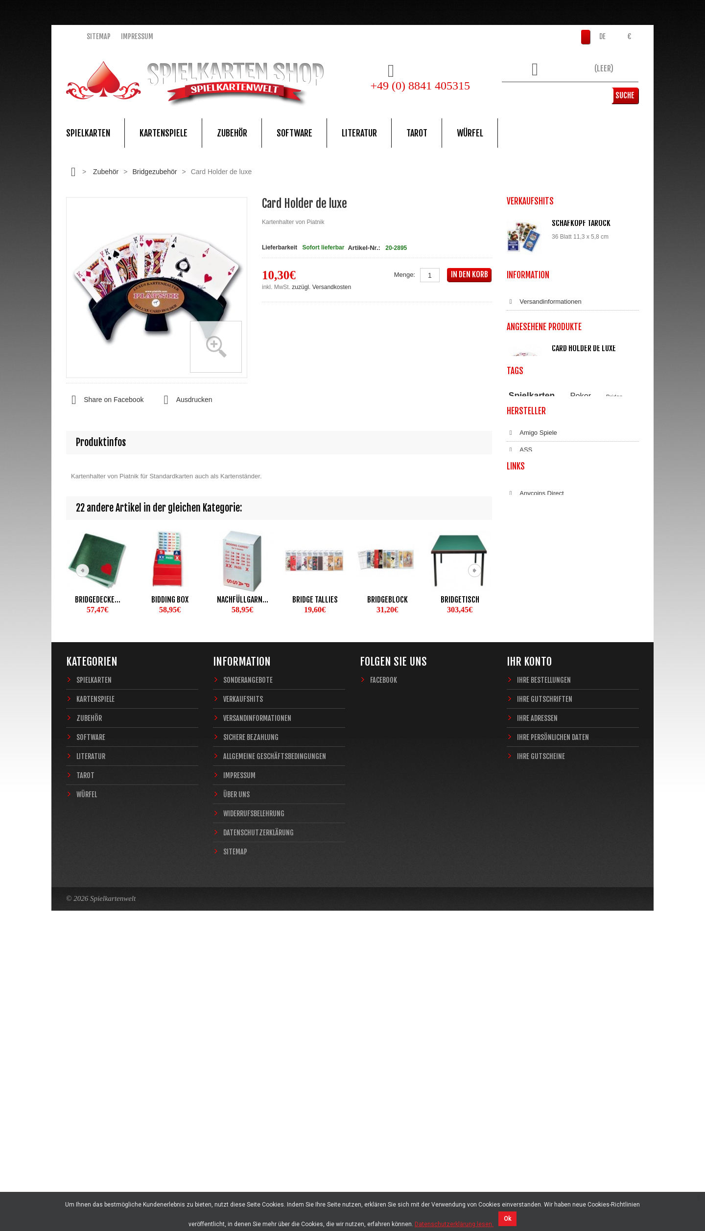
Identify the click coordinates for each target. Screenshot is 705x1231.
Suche (624, 95)
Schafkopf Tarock (581, 223)
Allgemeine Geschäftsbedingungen (562, 483)
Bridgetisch (460, 599)
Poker (580, 655)
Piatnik (554, 666)
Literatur (359, 133)
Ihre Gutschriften (544, 991)
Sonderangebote (248, 972)
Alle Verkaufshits (542, 401)
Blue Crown (529, 753)
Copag (523, 770)
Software (294, 133)
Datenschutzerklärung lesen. (454, 1224)
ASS (519, 735)
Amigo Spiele (532, 718)
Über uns (236, 1087)
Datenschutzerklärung (544, 534)
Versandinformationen (544, 449)
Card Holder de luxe (584, 579)
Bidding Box (169, 599)
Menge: (404, 274)
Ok (507, 1218)
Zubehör (232, 133)
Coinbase (526, 875)
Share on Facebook (104, 400)
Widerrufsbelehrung (541, 517)
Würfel (470, 133)
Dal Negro (527, 787)
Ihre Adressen (537, 1011)
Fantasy (595, 675)
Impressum (137, 36)
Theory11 (520, 666)
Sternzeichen (563, 675)
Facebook (383, 972)
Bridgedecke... (97, 599)
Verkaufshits (243, 991)
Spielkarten (88, 133)
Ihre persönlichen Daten (553, 1030)
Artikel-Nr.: (364, 247)
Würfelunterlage (581, 342)
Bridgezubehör (154, 172)
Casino (585, 666)
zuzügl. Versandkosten (321, 287)
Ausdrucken (185, 400)
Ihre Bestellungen (544, 972)
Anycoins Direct (535, 858)
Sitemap (99, 36)
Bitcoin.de (527, 892)
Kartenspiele (164, 133)
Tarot (416, 133)
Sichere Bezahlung (540, 466)
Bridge (614, 656)
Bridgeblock (387, 599)
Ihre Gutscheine (541, 1049)
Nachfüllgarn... (242, 599)
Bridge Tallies (315, 599)
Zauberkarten (525, 675)
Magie (615, 666)
